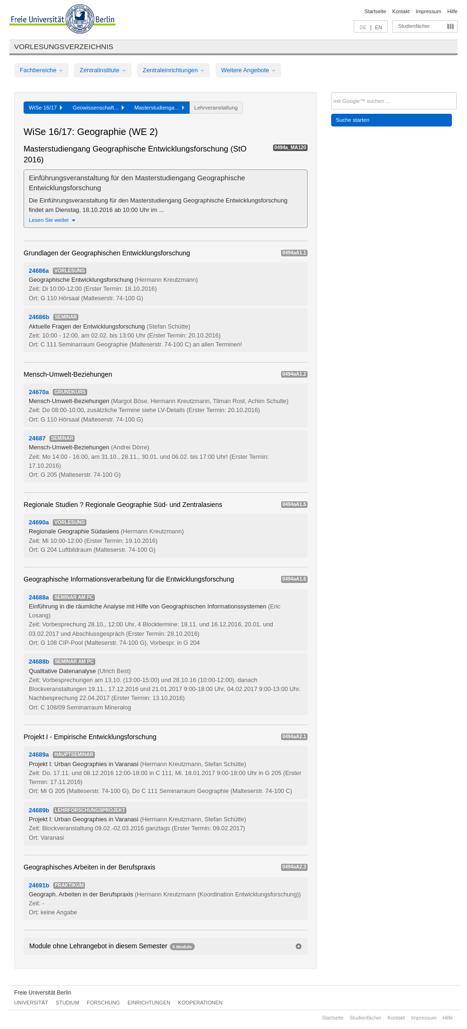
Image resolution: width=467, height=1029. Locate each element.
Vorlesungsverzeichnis (63, 46)
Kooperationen (200, 1002)
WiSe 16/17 (45, 107)
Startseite (375, 11)
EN (378, 27)
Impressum (428, 11)
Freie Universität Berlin (42, 992)
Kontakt (401, 11)
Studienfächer (414, 26)
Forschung (103, 1002)
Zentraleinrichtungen (173, 70)
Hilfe (452, 11)
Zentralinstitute (103, 70)
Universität (31, 1002)
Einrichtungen (149, 1002)
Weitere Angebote (248, 70)
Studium (67, 1002)
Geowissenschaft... (98, 107)
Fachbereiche (41, 70)
